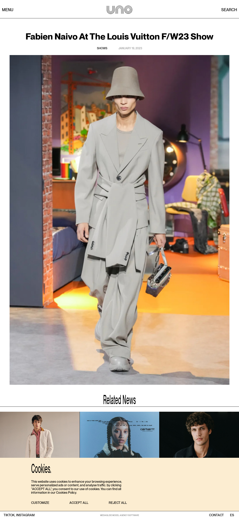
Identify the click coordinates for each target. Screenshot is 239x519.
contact (216, 515)
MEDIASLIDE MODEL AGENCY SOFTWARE (119, 515)
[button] (40, 503)
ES (232, 515)
